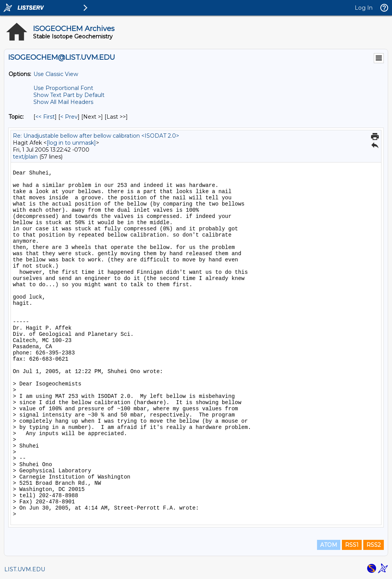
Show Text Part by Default (69, 95)
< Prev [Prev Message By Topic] (69, 116)
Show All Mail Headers (63, 102)
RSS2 (373, 544)
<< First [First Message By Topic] (45, 116)
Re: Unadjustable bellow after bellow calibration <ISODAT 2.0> (96, 135)
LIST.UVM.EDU (24, 569)
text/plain (25, 156)
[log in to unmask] (71, 142)
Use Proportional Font (63, 88)
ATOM (328, 544)
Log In (364, 7)
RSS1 (352, 544)
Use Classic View (55, 74)
